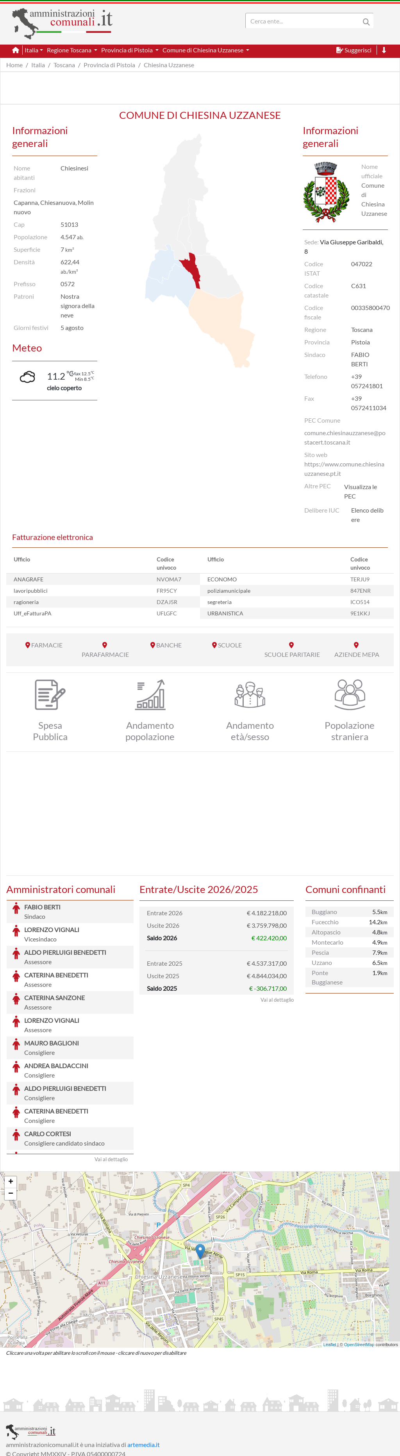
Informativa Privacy (101, 1404)
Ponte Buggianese (327, 977)
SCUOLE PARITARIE (292, 654)
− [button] (10, 1135)
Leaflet (329, 1286)
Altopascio (326, 932)
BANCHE (169, 645)
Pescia (320, 952)
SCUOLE (230, 645)
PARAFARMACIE (105, 654)
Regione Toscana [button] (70, 50)
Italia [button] (31, 50)
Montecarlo (327, 942)
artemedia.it (143, 1386)
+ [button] (10, 1124)
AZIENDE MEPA (356, 654)
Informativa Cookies (159, 1404)
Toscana (64, 64)
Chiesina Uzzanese (169, 64)
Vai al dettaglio (111, 1100)
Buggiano (324, 911)
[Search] (304, 20)
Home (14, 64)
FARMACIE (46, 645)
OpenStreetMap (359, 1286)
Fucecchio (325, 921)
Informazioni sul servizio (38, 1404)
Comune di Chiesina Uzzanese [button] (203, 50)
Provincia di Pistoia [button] (127, 50)
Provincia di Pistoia (109, 64)
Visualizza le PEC (360, 491)
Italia (38, 64)
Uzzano (322, 962)
